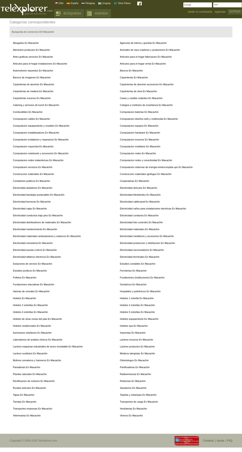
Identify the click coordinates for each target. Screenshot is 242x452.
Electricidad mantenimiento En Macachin (35, 229)
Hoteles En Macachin (24, 298)
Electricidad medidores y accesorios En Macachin (147, 236)
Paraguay (90, 3)
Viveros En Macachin (131, 415)
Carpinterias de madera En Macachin (33, 91)
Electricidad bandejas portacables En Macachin (38, 194)
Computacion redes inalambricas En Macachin (38, 160)
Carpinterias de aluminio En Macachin (33, 84)
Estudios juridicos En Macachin (30, 270)
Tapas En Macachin (23, 394)
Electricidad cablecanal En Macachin (140, 201)
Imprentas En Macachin (133, 332)
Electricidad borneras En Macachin (32, 201)
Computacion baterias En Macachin (139, 112)
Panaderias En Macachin (26, 367)
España (74, 3)
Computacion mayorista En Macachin (33, 146)
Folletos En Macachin (24, 277)
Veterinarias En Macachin (27, 415)
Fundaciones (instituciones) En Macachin (142, 277)
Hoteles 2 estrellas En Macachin (30, 305)
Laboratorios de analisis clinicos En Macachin (37, 339)
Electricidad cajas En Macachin (30, 208)
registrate (220, 11)
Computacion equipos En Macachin (139, 125)
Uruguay (106, 3)
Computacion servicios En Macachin (32, 167)
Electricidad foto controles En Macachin (141, 222)
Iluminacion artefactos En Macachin (32, 332)
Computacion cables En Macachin (31, 119)
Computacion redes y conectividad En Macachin (146, 160)
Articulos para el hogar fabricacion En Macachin (146, 56)
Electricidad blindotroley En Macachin (140, 194)
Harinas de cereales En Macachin (31, 291)
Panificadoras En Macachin (135, 367)
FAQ (229, 440)
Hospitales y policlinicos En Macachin (140, 291)
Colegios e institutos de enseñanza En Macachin (146, 105)
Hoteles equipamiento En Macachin (139, 319)
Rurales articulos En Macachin (29, 388)
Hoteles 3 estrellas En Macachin (137, 305)
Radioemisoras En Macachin (135, 374)
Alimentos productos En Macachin (31, 50)
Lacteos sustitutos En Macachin (30, 353)
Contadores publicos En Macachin (31, 181)
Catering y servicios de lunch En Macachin (36, 105)
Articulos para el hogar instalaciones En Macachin (40, 63)
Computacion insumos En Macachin (139, 139)
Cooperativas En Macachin (134, 181)
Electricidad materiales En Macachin (139, 229)
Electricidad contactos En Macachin (139, 215)
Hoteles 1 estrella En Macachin (137, 298)
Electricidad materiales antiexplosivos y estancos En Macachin (47, 236)
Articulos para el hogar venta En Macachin (143, 63)
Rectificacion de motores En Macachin (34, 381)
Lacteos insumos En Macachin (136, 339)
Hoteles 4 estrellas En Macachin (30, 312)
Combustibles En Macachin (28, 112)
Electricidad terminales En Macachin (139, 256)
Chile (61, 3)
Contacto (208, 440)
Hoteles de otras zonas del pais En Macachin (37, 319)
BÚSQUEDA (72, 13)
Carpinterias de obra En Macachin (138, 91)
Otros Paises (124, 3)
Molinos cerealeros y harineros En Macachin (37, 360)
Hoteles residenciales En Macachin (32, 325)
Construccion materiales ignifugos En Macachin (146, 174)
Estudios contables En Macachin (137, 263)
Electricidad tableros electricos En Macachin (37, 256)
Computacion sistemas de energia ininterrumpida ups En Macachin (156, 167)
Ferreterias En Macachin (133, 270)
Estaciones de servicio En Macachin (32, 263)
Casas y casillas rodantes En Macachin (141, 98)
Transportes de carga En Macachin (139, 401)
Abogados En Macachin (26, 43)
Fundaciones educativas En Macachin (33, 284)
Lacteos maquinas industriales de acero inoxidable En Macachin (48, 346)
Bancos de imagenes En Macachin (32, 77)
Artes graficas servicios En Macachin (33, 56)
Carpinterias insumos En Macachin (32, 98)
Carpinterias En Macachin (134, 77)
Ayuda (220, 440)
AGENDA (101, 13)
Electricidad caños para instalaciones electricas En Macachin (153, 208)
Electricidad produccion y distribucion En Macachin (147, 243)
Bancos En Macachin (131, 70)
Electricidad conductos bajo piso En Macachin (38, 215)
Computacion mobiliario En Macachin (140, 146)
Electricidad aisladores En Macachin (32, 187)
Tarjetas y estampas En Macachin (138, 394)
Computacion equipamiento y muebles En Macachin (41, 125)
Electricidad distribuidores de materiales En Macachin (42, 222)
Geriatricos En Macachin (133, 284)
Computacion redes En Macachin (138, 153)
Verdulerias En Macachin (133, 408)
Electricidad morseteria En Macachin (33, 243)
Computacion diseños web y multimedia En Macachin (149, 119)
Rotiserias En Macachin (133, 381)
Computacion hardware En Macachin (140, 132)
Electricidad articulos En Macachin (138, 187)
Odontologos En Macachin (134, 360)
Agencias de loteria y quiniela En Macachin (143, 43)
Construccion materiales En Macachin (33, 174)
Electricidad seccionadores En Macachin (142, 250)
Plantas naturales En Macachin (30, 374)
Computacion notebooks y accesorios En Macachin (40, 153)
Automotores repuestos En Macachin (33, 70)
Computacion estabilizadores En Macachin (36, 132)
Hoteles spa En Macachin (134, 325)
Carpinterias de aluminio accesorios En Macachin (147, 84)
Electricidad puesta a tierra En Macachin (35, 250)
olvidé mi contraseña (200, 11)
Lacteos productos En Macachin (137, 346)
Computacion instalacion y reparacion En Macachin (41, 139)
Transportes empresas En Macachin (32, 408)
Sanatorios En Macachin (133, 388)
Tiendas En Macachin (24, 401)
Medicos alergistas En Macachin (137, 353)
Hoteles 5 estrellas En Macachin (137, 312)
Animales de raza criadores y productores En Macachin (150, 50)
